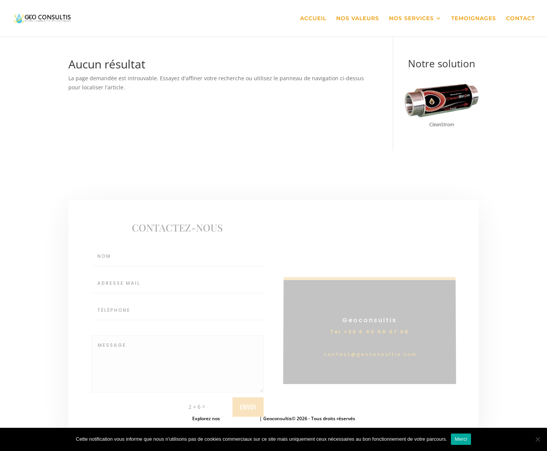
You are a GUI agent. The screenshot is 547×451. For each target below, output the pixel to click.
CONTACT (520, 19)
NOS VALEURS (357, 19)
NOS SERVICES (411, 19)
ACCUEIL (313, 19)
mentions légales (240, 418)
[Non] (537, 439)
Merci (461, 439)
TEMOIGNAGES (473, 19)
